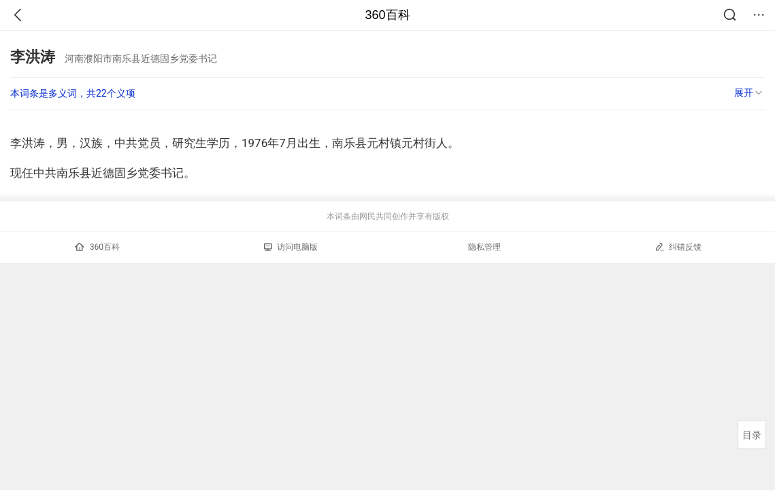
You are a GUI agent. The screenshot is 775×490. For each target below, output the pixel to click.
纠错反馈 (678, 247)
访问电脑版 (291, 247)
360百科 (387, 15)
